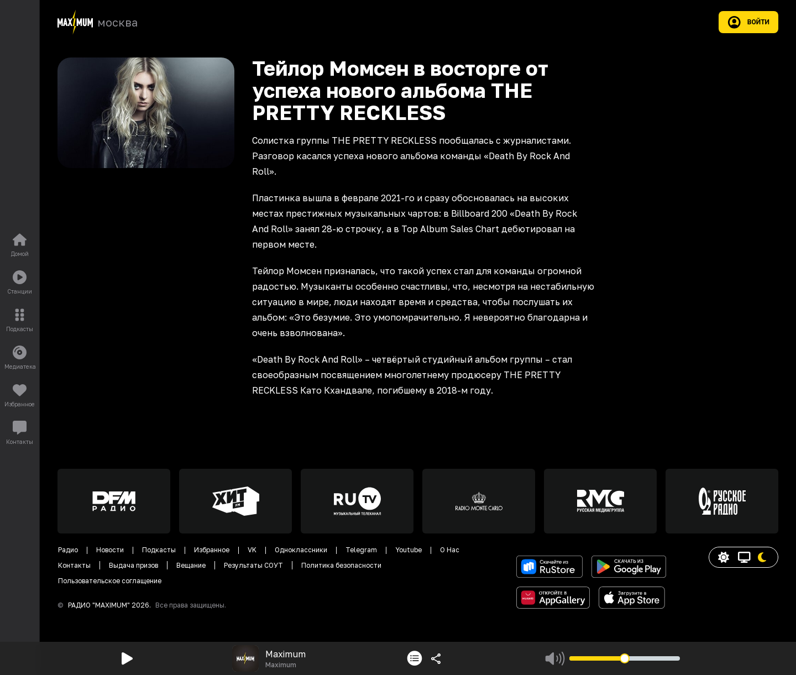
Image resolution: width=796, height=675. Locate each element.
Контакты (74, 565)
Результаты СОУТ (253, 565)
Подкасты (159, 550)
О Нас (449, 550)
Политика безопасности (341, 565)
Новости (110, 550)
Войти (748, 22)
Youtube (408, 550)
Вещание (191, 565)
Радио (68, 550)
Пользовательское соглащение (109, 581)
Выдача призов (133, 565)
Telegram (361, 550)
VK (252, 550)
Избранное (211, 550)
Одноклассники (301, 550)
